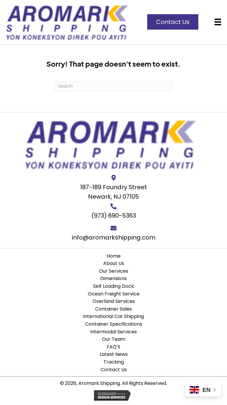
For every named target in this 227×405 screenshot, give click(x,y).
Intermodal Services (113, 331)
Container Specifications (113, 324)
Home (114, 256)
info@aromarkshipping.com (113, 237)
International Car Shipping (113, 316)
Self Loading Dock (113, 286)
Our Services (113, 271)
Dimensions (113, 278)
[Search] (113, 86)
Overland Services (114, 301)
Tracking (113, 362)
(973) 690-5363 (113, 215)
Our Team (113, 339)
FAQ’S (113, 346)
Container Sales (113, 309)
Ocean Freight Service (114, 293)
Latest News (114, 354)
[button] (172, 22)
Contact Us (113, 369)
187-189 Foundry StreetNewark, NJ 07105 (113, 192)
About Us (113, 263)
